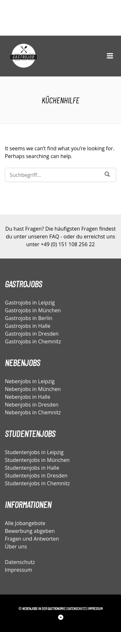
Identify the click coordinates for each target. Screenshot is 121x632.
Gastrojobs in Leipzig (30, 302)
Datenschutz (20, 562)
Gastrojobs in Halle (27, 325)
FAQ (54, 236)
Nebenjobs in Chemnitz (33, 412)
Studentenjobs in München (37, 460)
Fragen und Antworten (32, 538)
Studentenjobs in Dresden (36, 475)
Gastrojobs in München (33, 310)
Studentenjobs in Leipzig (34, 452)
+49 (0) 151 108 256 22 (68, 244)
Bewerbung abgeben (30, 530)
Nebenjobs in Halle (27, 396)
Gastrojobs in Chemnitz (33, 341)
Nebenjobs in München (33, 389)
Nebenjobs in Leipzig (30, 381)
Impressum (18, 569)
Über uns (16, 546)
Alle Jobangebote (25, 523)
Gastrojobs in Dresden (32, 333)
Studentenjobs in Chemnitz (37, 483)
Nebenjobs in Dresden (31, 404)
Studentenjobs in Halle (32, 467)
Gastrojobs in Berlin (28, 318)
